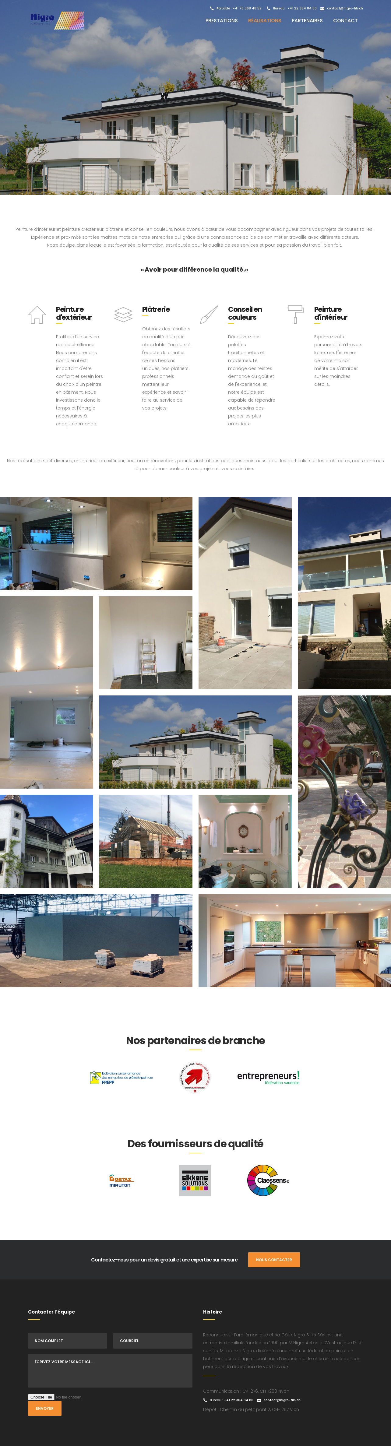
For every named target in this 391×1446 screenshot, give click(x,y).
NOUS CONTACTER (274, 1259)
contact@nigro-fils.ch (345, 8)
